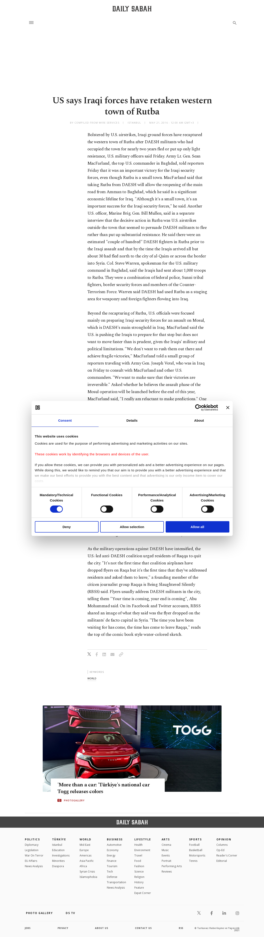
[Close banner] (227, 407)
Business (115, 839)
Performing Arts (172, 866)
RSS (181, 928)
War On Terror (34, 855)
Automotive (114, 845)
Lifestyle (142, 839)
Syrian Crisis (87, 871)
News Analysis (34, 866)
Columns (222, 845)
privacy (63, 928)
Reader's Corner (226, 855)
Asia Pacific (87, 861)
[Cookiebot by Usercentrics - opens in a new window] (198, 407)
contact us (143, 928)
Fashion (139, 866)
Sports (195, 839)
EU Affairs (31, 861)
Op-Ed (220, 850)
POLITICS (32, 839)
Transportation (116, 882)
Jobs (28, 928)
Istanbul (57, 845)
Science (139, 871)
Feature (139, 887)
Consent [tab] (65, 420)
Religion (139, 877)
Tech (110, 871)
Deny (67, 527)
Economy (112, 850)
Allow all (197, 527)
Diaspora (58, 866)
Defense (112, 877)
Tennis (193, 861)
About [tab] (199, 420)
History (139, 882)
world (91, 678)
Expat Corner (142, 893)
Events (166, 855)
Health (138, 845)
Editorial (221, 861)
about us (102, 928)
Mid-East (85, 845)
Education (58, 850)
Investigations (61, 855)
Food (137, 861)
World (85, 839)
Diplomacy (31, 845)
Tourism (112, 866)
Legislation (31, 850)
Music (165, 850)
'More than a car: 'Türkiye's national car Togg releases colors (104, 788)
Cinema (166, 845)
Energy (111, 855)
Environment (142, 850)
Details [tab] (132, 420)
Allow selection (132, 527)
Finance (111, 861)
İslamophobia (88, 877)
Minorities (58, 861)
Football (194, 845)
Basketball (195, 850)
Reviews (167, 871)
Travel (138, 855)
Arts (166, 839)
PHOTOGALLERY (74, 800)
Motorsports (197, 855)
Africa (83, 866)
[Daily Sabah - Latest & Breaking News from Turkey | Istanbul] (132, 8)
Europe (84, 850)
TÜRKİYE (59, 839)
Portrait (166, 861)
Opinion (223, 839)
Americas (85, 855)
